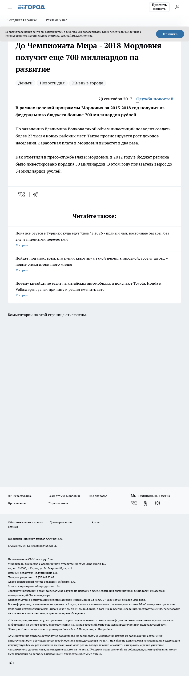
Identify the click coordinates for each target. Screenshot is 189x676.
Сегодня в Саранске (22, 20)
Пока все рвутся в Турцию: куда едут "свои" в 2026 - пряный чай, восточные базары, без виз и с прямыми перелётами (94, 239)
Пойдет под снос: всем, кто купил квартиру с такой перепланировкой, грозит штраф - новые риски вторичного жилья (94, 264)
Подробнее (105, 629)
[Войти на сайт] (177, 7)
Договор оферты (61, 522)
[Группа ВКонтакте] (134, 503)
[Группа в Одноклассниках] (146, 503)
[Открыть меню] (10, 7)
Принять (170, 34)
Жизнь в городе (87, 83)
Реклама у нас (56, 20)
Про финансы (17, 503)
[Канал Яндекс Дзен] (157, 503)
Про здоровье (98, 496)
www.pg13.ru (54, 538)
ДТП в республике (20, 496)
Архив (96, 522)
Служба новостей (154, 99)
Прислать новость (159, 7)
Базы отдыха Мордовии (64, 496)
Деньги (25, 83)
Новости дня (52, 83)
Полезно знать (58, 503)
